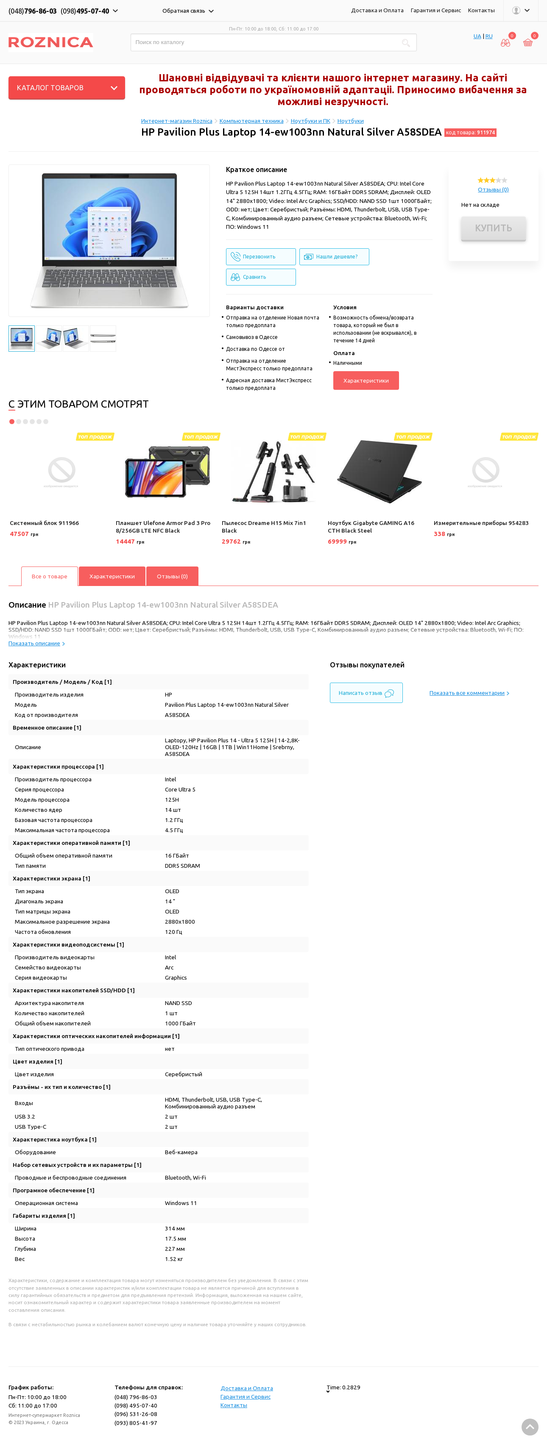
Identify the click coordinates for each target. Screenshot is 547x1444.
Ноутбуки (351, 120)
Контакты (481, 10)
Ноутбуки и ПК (310, 120)
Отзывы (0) (493, 189)
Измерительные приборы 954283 (481, 522)
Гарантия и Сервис (436, 10)
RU (489, 36)
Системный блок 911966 (44, 522)
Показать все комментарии (469, 692)
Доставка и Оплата (377, 10)
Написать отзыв (366, 693)
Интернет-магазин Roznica (176, 120)
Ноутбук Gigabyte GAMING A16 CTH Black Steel (371, 526)
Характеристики (366, 380)
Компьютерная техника (252, 120)
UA (477, 36)
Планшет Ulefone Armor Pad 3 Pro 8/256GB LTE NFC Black (163, 526)
